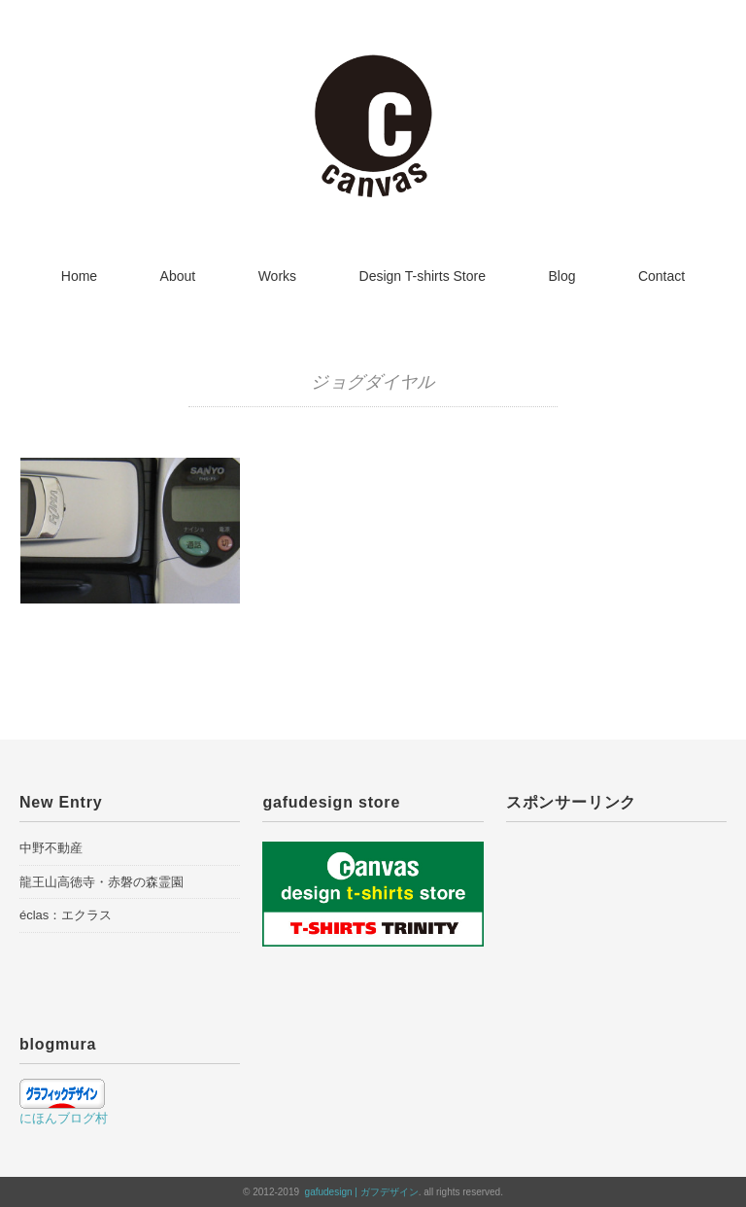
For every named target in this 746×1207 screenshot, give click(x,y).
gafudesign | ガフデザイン (362, 1192)
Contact (661, 276)
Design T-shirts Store (422, 276)
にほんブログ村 (63, 1118)
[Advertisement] (616, 934)
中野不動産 (51, 848)
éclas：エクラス (65, 915)
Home (79, 276)
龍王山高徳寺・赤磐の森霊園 (101, 882)
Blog (561, 276)
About (178, 276)
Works (277, 276)
